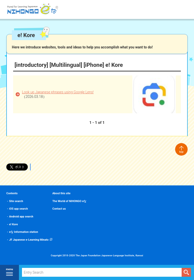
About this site (61, 193)
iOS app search (18, 208)
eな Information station (23, 232)
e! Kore (13, 224)
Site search (16, 201)
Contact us (59, 208)
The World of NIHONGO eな (69, 201)
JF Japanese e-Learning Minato (28, 239)
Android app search (21, 216)
